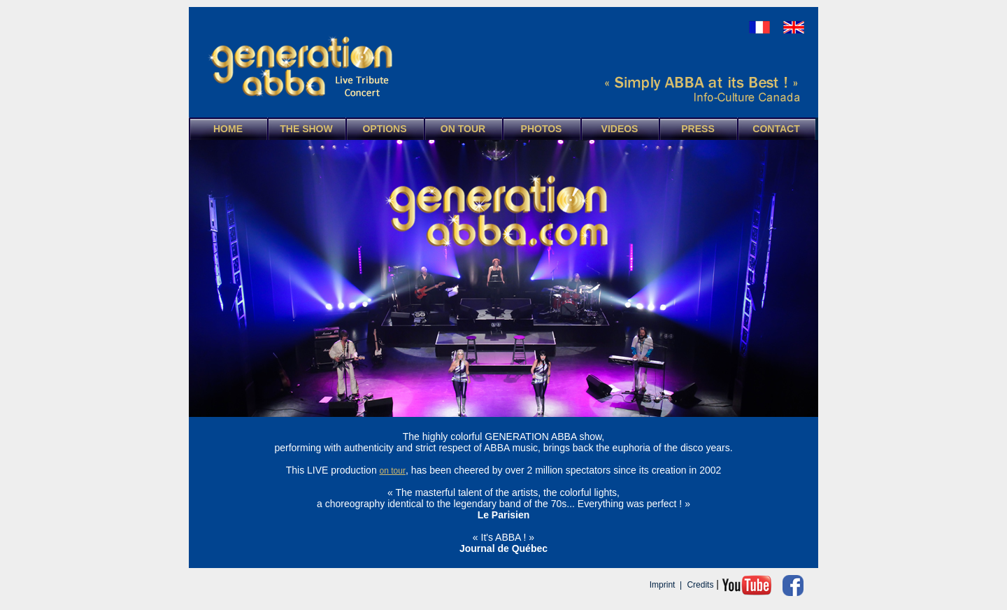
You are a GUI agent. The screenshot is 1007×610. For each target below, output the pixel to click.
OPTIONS (384, 128)
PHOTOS (541, 128)
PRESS (697, 128)
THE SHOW (306, 128)
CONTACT (775, 128)
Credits (700, 585)
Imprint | (667, 585)
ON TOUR (463, 128)
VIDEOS (619, 128)
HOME (228, 128)
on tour (393, 471)
